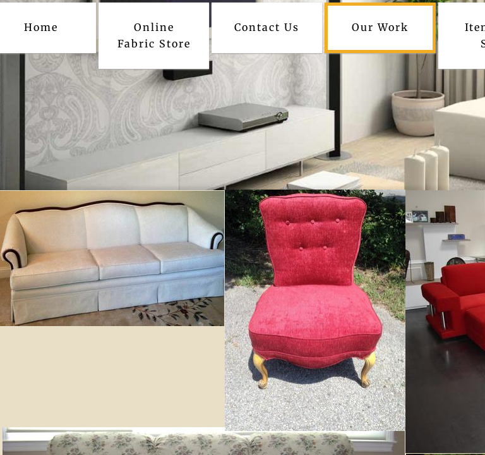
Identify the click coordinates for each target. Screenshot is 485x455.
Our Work (380, 27)
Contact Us (266, 27)
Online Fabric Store (154, 35)
